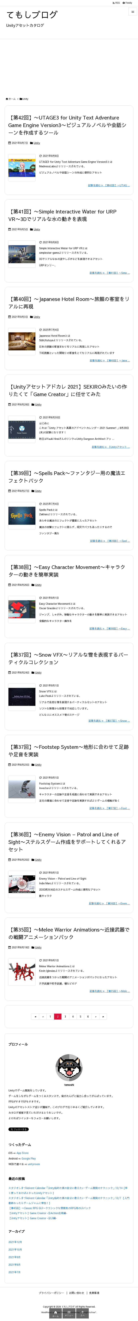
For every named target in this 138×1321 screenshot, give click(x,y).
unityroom (34, 1164)
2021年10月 (15, 1249)
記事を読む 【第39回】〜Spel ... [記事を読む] (110, 541)
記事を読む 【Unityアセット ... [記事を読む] (111, 447)
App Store (23, 1153)
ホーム (12, 98)
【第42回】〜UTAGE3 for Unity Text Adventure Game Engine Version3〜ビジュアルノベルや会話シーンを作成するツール (67, 125)
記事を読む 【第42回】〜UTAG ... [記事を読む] (109, 185)
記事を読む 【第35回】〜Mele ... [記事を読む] (110, 991)
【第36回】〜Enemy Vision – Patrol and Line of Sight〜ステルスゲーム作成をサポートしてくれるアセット (67, 842)
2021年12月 (15, 1242)
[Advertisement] (69, 66)
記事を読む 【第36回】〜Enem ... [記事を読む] (109, 903)
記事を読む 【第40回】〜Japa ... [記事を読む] (110, 360)
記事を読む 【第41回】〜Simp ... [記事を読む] (110, 273)
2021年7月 (14, 1272)
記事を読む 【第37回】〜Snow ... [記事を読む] (109, 720)
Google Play (29, 1158)
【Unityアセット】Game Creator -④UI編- (32, 1218)
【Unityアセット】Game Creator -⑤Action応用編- (37, 1213)
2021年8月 (14, 1264)
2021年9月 (14, 1257)
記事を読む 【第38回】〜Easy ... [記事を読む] (109, 628)
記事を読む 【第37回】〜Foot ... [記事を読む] (109, 808)
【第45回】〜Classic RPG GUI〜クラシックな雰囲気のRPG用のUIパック (49, 1208)
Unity (37, 143)
